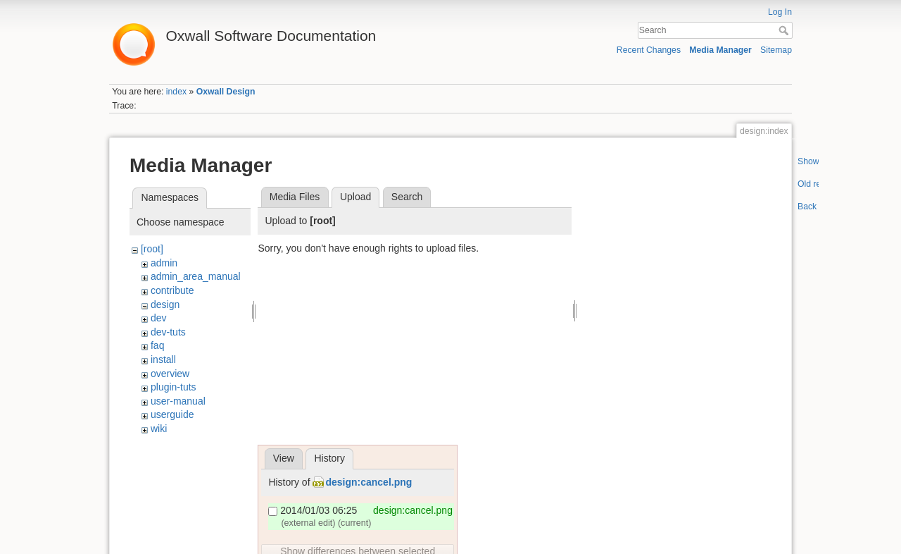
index (176, 92)
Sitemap (776, 50)
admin (164, 263)
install (163, 359)
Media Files (295, 196)
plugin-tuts (173, 387)
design (165, 304)
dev (159, 318)
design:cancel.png (368, 482)
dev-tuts (168, 332)
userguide (172, 414)
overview (170, 373)
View (283, 458)
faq (157, 345)
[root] (152, 248)
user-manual (178, 401)
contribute (172, 290)
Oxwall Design (226, 92)
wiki (159, 428)
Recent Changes (649, 50)
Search (785, 30)
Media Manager (720, 50)
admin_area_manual (196, 276)
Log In (780, 12)
